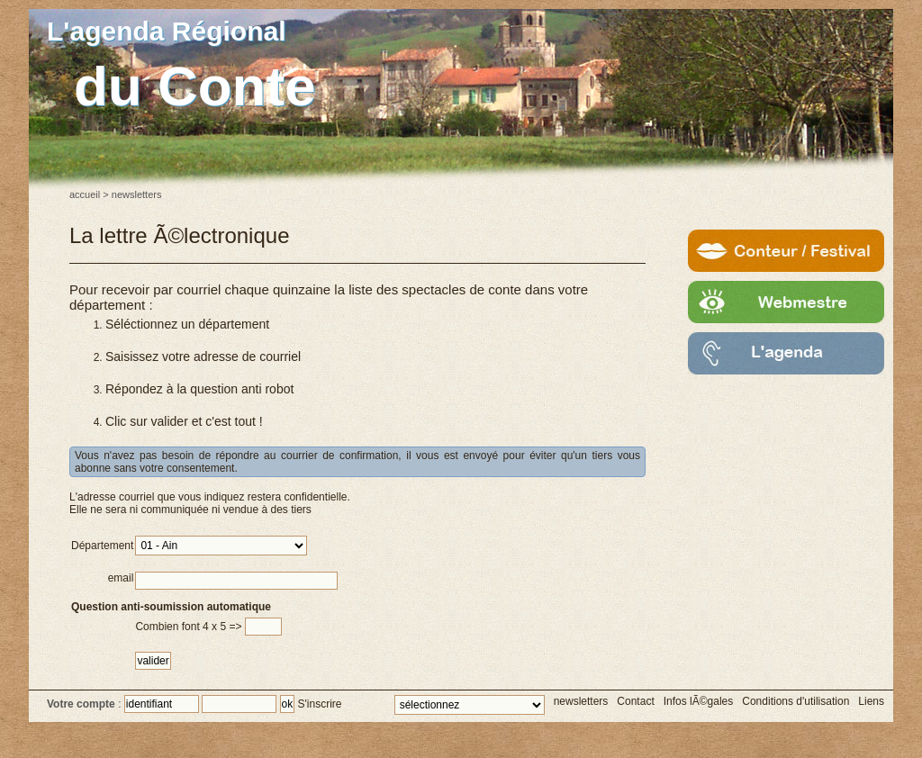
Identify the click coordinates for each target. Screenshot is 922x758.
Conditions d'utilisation (795, 701)
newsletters (581, 701)
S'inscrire (320, 704)
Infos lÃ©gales (699, 701)
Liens (871, 701)
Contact (635, 701)
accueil (84, 194)
